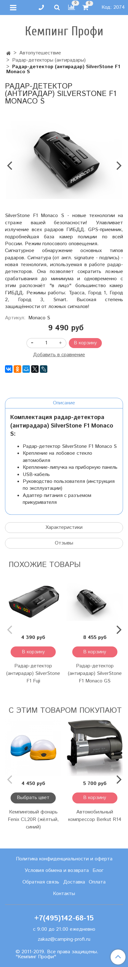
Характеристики (64, 527)
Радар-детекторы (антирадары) (49, 60)
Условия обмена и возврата (57, 870)
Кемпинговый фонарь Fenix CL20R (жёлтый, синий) (33, 819)
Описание (64, 403)
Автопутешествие (40, 53)
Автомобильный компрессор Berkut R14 (94, 815)
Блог (97, 870)
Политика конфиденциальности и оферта (64, 859)
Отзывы (64, 543)
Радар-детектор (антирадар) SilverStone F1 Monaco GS (95, 673)
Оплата (97, 882)
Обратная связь (40, 882)
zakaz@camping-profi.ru (64, 939)
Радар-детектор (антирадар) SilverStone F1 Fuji (33, 673)
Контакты (64, 893)
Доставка (74, 882)
